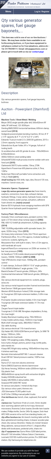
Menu (8, 11)
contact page (38, 52)
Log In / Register (42, 11)
